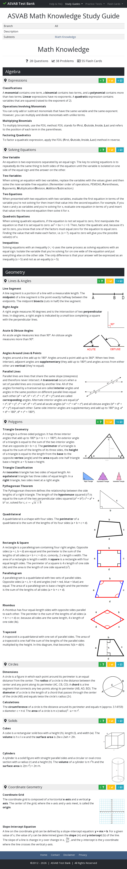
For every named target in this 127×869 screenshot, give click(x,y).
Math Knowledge (65, 37)
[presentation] (34, 502)
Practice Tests (94, 3)
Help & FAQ (56, 3)
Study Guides (73, 3)
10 (109, 421)
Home (43, 854)
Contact (55, 854)
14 (119, 281)
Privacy (83, 854)
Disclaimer (69, 854)
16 (119, 421)
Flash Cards (114, 3)
